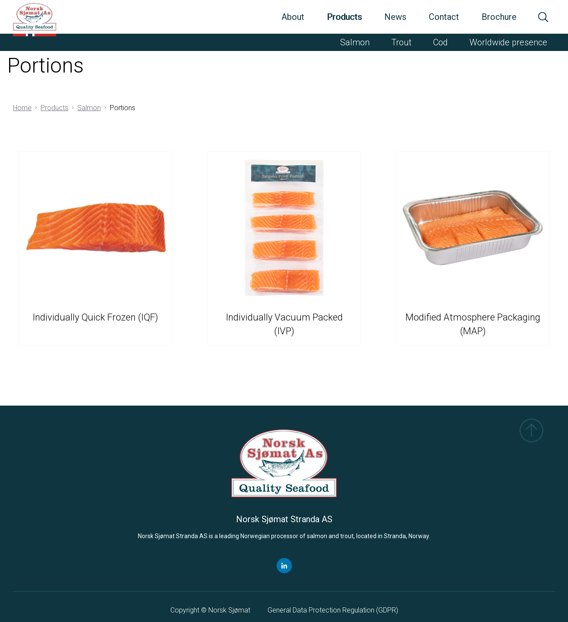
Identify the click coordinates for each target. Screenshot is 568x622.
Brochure (499, 17)
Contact (444, 17)
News (395, 17)
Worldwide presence (508, 42)
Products (344, 17)
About (292, 17)
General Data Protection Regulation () (333, 610)
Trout (401, 42)
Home (22, 108)
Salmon (355, 42)
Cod (440, 42)
